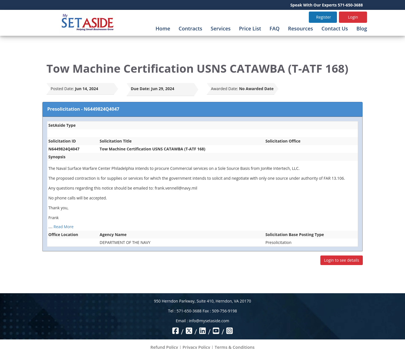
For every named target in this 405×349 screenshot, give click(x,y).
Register (323, 17)
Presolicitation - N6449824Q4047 (83, 109)
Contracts (190, 28)
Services (221, 28)
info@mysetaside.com (209, 320)
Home (163, 28)
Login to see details (341, 260)
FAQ (274, 28)
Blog (361, 28)
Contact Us (334, 28)
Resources (300, 28)
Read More (63, 226)
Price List (250, 28)
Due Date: (140, 88)
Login (353, 17)
